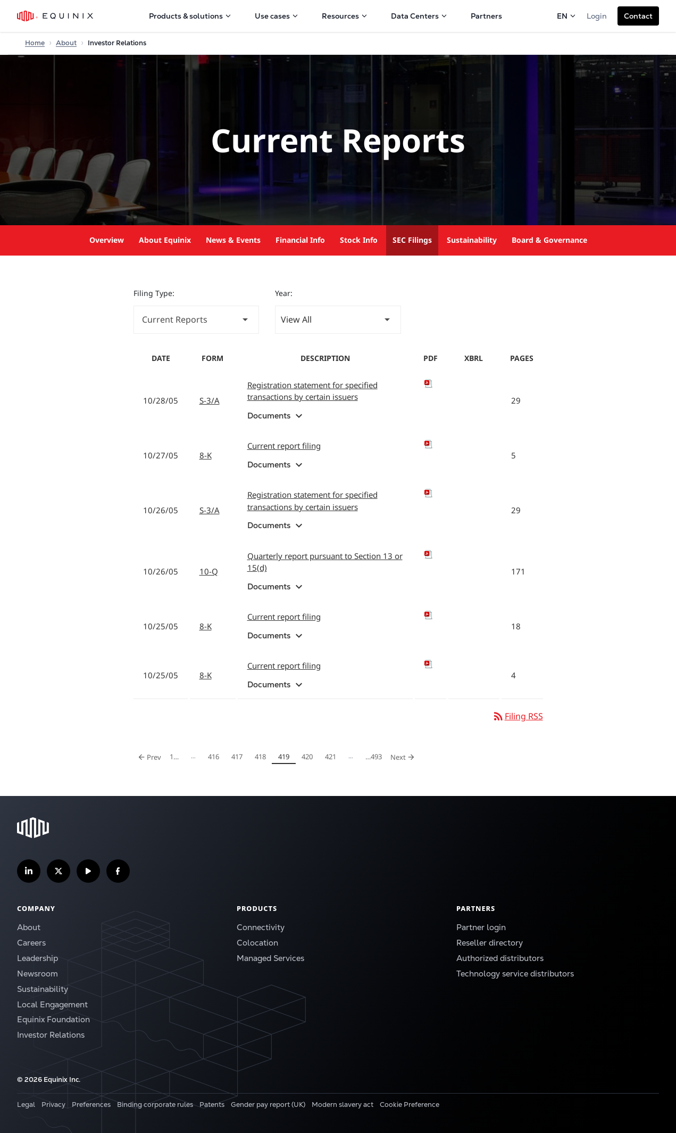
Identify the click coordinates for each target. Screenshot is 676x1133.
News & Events (233, 240)
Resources (345, 16)
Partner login (481, 927)
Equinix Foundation (53, 1019)
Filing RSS (517, 716)
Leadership (37, 958)
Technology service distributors (515, 973)
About (28, 927)
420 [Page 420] (309, 757)
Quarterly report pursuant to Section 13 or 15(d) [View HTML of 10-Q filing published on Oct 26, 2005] (325, 562)
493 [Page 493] (373, 757)
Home (35, 42)
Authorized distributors (500, 958)
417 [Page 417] (239, 757)
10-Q (208, 571)
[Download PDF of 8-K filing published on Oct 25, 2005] (430, 615)
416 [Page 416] (215, 757)
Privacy (53, 1104)
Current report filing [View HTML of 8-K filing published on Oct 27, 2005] (284, 445)
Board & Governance (549, 240)
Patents (211, 1104)
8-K (205, 455)
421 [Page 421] (332, 757)
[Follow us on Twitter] (58, 871)
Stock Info (359, 240)
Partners (486, 16)
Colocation (257, 943)
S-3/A (209, 400)
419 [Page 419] (286, 757)
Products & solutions (190, 16)
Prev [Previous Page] (150, 756)
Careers (31, 943)
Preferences (91, 1104)
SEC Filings (412, 240)
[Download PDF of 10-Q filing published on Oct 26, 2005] (430, 554)
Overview (106, 240)
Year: (284, 293)
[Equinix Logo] (55, 16)
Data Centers (419, 16)
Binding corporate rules (155, 1104)
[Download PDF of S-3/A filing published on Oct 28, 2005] (430, 383)
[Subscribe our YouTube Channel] (88, 871)
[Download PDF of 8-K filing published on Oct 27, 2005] (430, 444)
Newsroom (37, 973)
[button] (638, 16)
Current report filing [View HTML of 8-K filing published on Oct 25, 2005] (284, 616)
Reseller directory (489, 943)
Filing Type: (153, 293)
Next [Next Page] (404, 756)
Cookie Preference (409, 1104)
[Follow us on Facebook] (118, 871)
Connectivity (261, 927)
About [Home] (66, 42)
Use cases (276, 16)
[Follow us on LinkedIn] (28, 871)
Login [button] (597, 16)
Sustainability (472, 240)
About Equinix (165, 240)
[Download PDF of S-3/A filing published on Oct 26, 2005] (430, 493)
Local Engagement (52, 1004)
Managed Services (270, 958)
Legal (26, 1104)
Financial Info (300, 240)
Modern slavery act (342, 1104)
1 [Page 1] (177, 757)
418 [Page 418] (262, 757)
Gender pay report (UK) (268, 1104)
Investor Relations (51, 1035)
